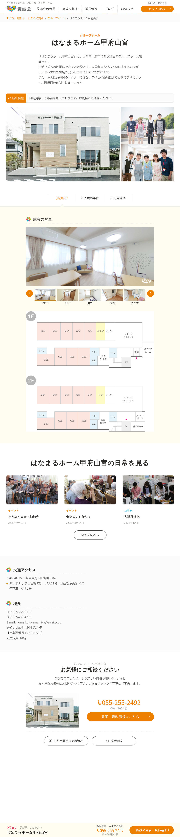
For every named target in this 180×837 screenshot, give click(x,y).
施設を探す (70, 8)
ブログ (109, 8)
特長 (46, 8)
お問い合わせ (157, 9)
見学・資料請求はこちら (120, 719)
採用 (91, 8)
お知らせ (127, 8)
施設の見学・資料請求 (151, 830)
